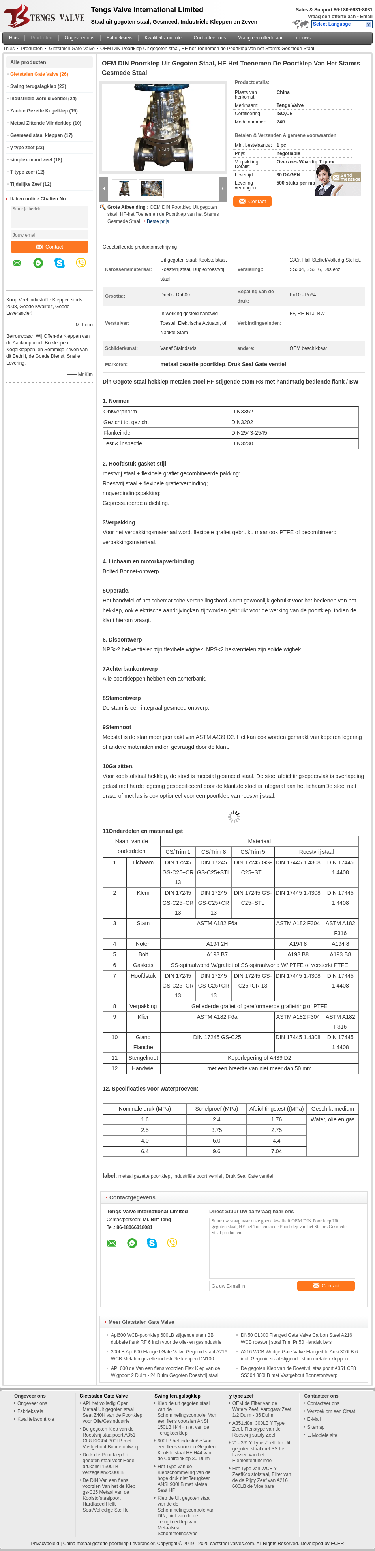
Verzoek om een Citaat (331, 1411)
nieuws (303, 38)
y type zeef (22, 147)
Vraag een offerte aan (332, 16)
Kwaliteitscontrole (162, 38)
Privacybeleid (45, 1543)
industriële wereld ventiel (38, 98)
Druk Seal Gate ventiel (249, 1176)
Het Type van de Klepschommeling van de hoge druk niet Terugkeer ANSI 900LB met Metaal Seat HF (184, 1478)
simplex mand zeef (31, 160)
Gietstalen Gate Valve (72, 48)
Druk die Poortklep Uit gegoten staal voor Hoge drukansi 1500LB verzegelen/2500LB (109, 1463)
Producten (41, 38)
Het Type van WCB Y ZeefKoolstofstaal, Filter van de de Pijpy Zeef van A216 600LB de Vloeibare (261, 1477)
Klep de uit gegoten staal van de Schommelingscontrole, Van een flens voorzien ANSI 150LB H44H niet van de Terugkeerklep (187, 1418)
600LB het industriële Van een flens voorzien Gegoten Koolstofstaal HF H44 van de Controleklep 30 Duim (187, 1449)
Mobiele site (322, 1435)
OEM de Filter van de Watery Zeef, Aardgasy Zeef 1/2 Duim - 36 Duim (261, 1409)
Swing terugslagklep (33, 86)
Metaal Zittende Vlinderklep (40, 123)
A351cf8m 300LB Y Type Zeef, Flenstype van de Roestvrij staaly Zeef (258, 1429)
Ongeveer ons (79, 38)
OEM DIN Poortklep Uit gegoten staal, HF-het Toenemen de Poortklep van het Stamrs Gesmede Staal (163, 214)
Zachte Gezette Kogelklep (39, 111)
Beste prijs (158, 221)
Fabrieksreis (119, 38)
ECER (337, 1543)
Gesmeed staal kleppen (36, 135)
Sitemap (315, 1427)
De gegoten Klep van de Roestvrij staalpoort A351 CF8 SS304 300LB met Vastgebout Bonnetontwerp (111, 1438)
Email (366, 16)
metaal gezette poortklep (144, 1176)
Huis (14, 38)
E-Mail (314, 1419)
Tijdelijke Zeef (25, 184)
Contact (49, 247)
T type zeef (22, 172)
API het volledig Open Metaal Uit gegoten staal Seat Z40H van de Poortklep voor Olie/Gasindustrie (112, 1412)
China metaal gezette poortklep (96, 1543)
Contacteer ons (210, 38)
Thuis (9, 48)
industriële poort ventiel (198, 1176)
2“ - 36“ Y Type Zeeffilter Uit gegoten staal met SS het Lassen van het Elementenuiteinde (261, 1451)
